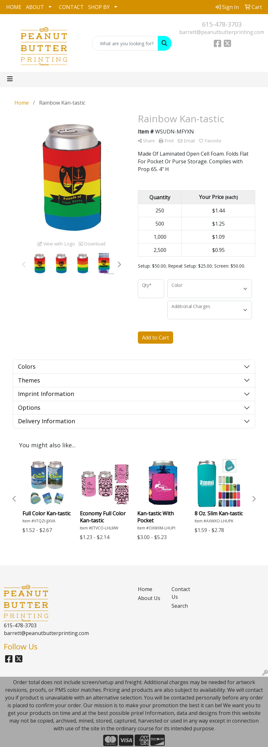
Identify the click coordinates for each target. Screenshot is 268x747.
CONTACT (71, 7)
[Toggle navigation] (10, 78)
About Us (149, 598)
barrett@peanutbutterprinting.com (221, 32)
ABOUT (35, 7)
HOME (13, 7)
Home (145, 589)
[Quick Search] (125, 43)
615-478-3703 (222, 24)
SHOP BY (99, 7)
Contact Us (181, 593)
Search (180, 605)
